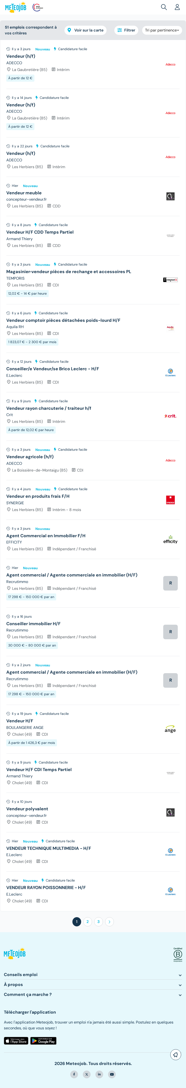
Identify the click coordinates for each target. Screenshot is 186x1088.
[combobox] (162, 30)
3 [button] (98, 921)
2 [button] (87, 921)
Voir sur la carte (85, 30)
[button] (164, 7)
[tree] (93, 475)
